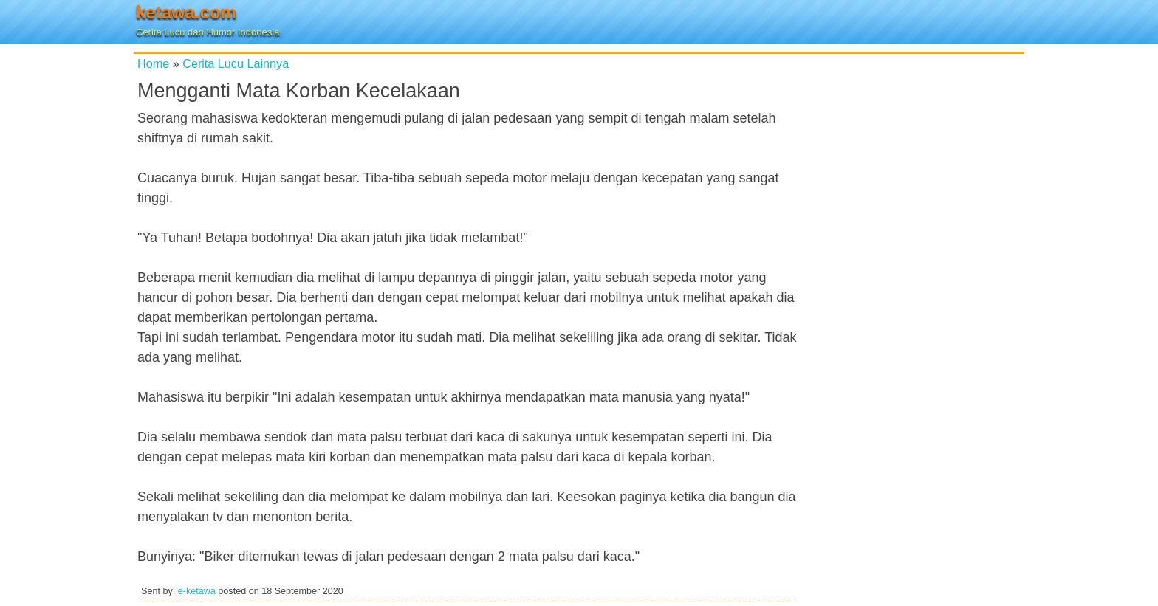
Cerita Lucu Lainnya (235, 63)
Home (153, 63)
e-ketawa (197, 591)
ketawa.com (186, 12)
